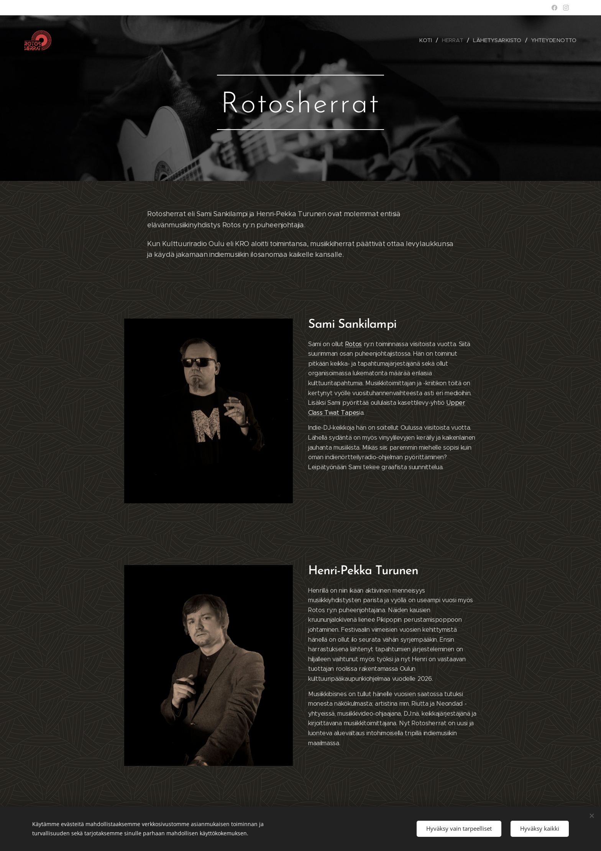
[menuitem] (427, 40)
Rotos (353, 344)
